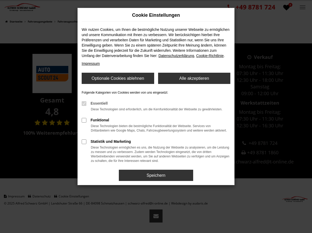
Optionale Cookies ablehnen (118, 78)
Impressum (91, 63)
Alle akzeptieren (194, 78)
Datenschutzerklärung (176, 56)
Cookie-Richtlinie (210, 56)
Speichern (156, 175)
